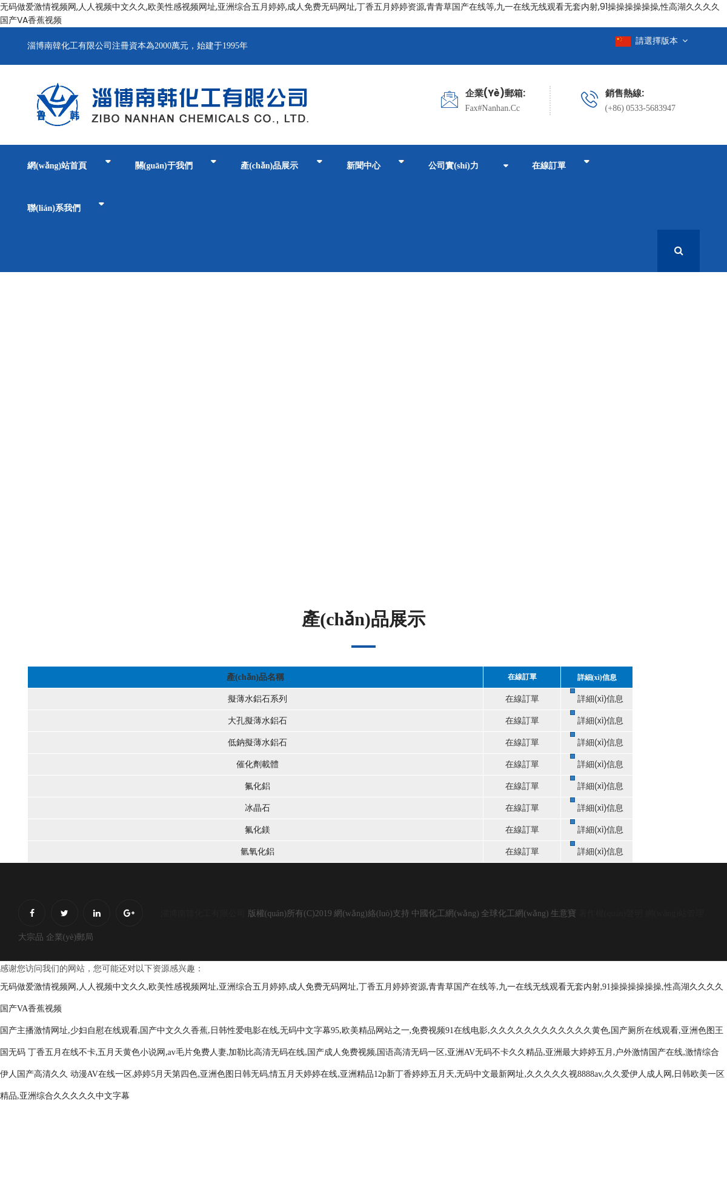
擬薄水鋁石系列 (256, 699)
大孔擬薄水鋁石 (256, 720)
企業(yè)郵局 (70, 937)
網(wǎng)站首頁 (69, 163)
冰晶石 (256, 808)
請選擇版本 (652, 40)
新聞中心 (374, 163)
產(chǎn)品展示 (280, 163)
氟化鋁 (256, 786)
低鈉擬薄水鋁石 (256, 742)
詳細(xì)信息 (600, 699)
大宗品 (31, 937)
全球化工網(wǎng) (514, 913)
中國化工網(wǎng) (445, 913)
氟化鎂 (256, 829)
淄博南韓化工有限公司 (203, 913)
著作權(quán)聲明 (611, 913)
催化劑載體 (256, 764)
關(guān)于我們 (175, 163)
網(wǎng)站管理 (674, 913)
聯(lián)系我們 (65, 206)
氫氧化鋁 (256, 851)
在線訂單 (558, 163)
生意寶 (563, 913)
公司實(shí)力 (451, 165)
